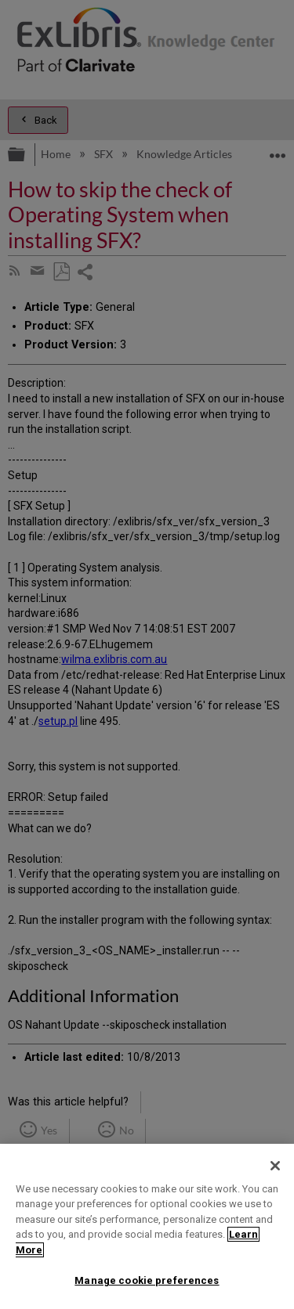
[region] (147, 1226)
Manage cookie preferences (146, 1280)
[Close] (275, 1166)
